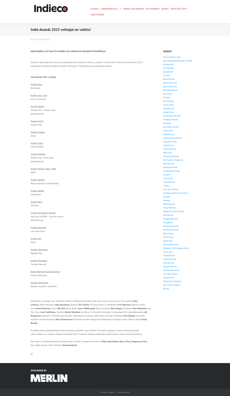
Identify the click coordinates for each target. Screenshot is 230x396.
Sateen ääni (167, 241)
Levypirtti (166, 174)
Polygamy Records (170, 219)
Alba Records (168, 64)
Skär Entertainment (170, 244)
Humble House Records (172, 138)
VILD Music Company (171, 285)
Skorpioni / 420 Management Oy (176, 248)
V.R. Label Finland (170, 274)
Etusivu (94, 8)
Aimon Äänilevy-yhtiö (171, 57)
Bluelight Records (170, 90)
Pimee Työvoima (169, 208)
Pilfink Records (169, 204)
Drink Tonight (168, 101)
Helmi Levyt (168, 130)
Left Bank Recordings (171, 171)
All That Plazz (168, 68)
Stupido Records (169, 259)
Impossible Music (170, 141)
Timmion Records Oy (171, 270)
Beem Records (169, 79)
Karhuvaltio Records (171, 156)
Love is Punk (168, 178)
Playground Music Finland (173, 211)
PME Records (168, 215)
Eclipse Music (168, 105)
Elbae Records (168, 108)
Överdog (166, 200)
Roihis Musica (168, 233)
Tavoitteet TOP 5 (178, 8)
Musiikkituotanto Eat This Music (175, 193)
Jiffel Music (167, 152)
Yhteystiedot (97, 14)
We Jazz (166, 288)
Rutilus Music (168, 237)
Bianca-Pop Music (170, 83)
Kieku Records (168, 163)
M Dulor (166, 185)
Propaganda (167, 222)
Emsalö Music (168, 112)
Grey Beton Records (171, 127)
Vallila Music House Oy (172, 281)
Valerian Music (168, 277)
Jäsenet (165, 8)
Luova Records (169, 182)
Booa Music (167, 94)
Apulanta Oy (168, 72)
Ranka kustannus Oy (171, 226)
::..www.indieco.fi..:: (111, 8)
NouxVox (166, 197)
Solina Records (169, 255)
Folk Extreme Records (172, 116)
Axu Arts (166, 75)
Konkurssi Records (170, 167)
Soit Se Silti (167, 252)
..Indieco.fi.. (111, 392)
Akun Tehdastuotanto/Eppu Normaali (177, 61)
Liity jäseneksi (152, 8)
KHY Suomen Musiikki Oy (173, 160)
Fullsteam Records (170, 119)
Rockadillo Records (170, 230)
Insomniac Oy (168, 145)
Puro (127, 392)
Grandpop (167, 123)
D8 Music (166, 97)
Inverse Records (169, 149)
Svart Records (168, 263)
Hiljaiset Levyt (168, 134)
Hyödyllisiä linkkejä (133, 8)
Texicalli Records (169, 266)
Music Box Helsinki (170, 189)
